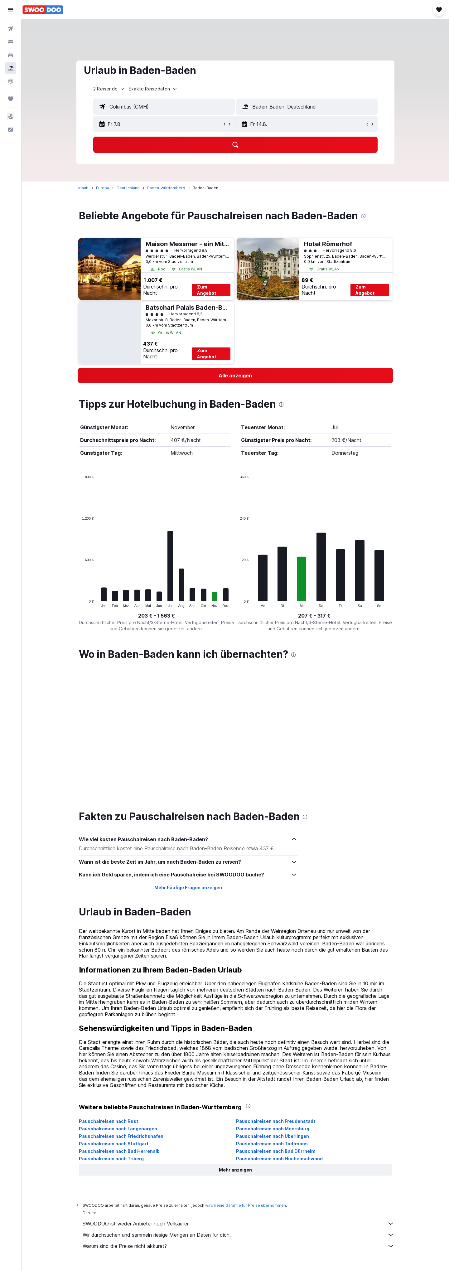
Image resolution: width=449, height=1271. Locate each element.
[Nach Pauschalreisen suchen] (10, 68)
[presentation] (363, 216)
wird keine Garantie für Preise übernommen (245, 1205)
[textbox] (164, 107)
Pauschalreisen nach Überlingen (272, 1136)
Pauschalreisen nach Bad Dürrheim (276, 1151)
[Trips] (10, 99)
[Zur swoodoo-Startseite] (42, 9)
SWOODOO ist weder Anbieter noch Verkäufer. (238, 1223)
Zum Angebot (206, 290)
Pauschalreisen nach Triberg (111, 1158)
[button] (10, 10)
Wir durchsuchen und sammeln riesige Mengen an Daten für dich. (238, 1235)
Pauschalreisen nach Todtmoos (272, 1143)
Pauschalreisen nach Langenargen (118, 1128)
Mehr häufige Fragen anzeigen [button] (188, 887)
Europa (102, 188)
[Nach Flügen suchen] (10, 28)
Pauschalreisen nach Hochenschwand (279, 1158)
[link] (235, 375)
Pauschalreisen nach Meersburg (272, 1128)
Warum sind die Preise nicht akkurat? (238, 1246)
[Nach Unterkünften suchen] (10, 42)
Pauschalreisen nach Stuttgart (113, 1143)
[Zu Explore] (10, 81)
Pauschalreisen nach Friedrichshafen (121, 1136)
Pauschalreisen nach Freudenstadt (275, 1121)
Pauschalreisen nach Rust (108, 1121)
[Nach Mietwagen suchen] (10, 55)
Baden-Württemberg (166, 188)
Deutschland (128, 188)
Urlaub (82, 188)
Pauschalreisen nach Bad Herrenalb (119, 1151)
